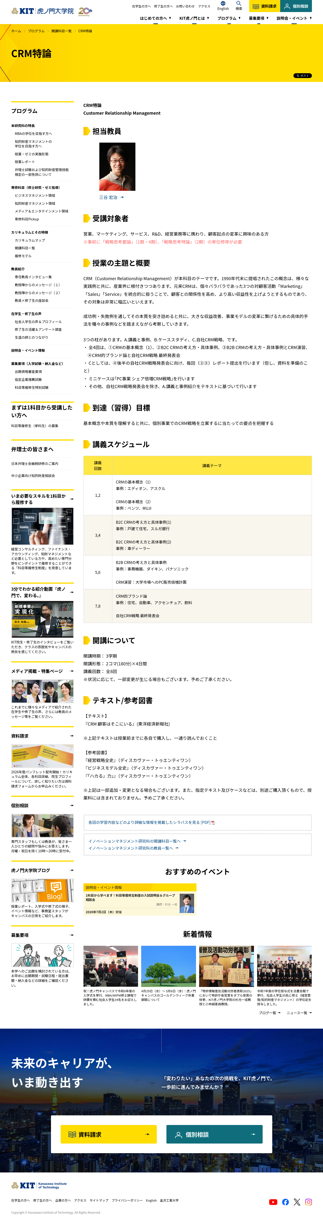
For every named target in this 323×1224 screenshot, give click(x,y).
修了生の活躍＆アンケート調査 (38, 329)
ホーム (16, 30)
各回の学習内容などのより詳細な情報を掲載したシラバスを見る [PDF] (150, 822)
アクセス (204, 6)
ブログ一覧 (267, 1012)
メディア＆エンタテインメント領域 (42, 211)
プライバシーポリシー (127, 1200)
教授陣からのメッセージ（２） (38, 292)
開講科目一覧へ (135, 841)
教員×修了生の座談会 (32, 300)
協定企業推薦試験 (28, 379)
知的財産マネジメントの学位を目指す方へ (33, 144)
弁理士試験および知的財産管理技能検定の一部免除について (42, 172)
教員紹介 (18, 268)
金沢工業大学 (169, 1200)
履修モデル (23, 255)
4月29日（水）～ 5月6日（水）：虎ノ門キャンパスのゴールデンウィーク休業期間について (168, 995)
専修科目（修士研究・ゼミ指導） (36, 187)
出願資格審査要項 (28, 371)
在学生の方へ (141, 6)
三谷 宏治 (108, 197)
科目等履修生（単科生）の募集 (34, 425)
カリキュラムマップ (30, 240)
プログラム (36, 30)
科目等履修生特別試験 (32, 387)
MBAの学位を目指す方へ (33, 133)
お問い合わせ (185, 6)
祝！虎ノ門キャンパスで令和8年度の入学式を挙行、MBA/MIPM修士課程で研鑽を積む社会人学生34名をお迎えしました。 (110, 997)
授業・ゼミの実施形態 (32, 154)
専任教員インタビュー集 (33, 276)
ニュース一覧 (297, 1012)
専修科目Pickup (27, 219)
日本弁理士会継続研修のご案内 (34, 463)
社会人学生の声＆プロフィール (38, 321)
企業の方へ (63, 1200)
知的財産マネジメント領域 (35, 203)
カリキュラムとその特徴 (29, 232)
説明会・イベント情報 (28, 350)
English (151, 1200)
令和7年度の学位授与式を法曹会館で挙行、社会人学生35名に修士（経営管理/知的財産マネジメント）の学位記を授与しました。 (284, 997)
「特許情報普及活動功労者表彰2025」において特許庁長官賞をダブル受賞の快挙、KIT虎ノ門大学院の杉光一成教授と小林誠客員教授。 (226, 997)
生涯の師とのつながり (32, 337)
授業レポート (25, 161)
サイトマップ (99, 1200)
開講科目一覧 (61, 30)
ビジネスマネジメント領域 (35, 195)
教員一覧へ (131, 848)
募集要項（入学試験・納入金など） (38, 363)
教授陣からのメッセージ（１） (38, 284)
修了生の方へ (163, 6)
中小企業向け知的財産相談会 (33, 475)
